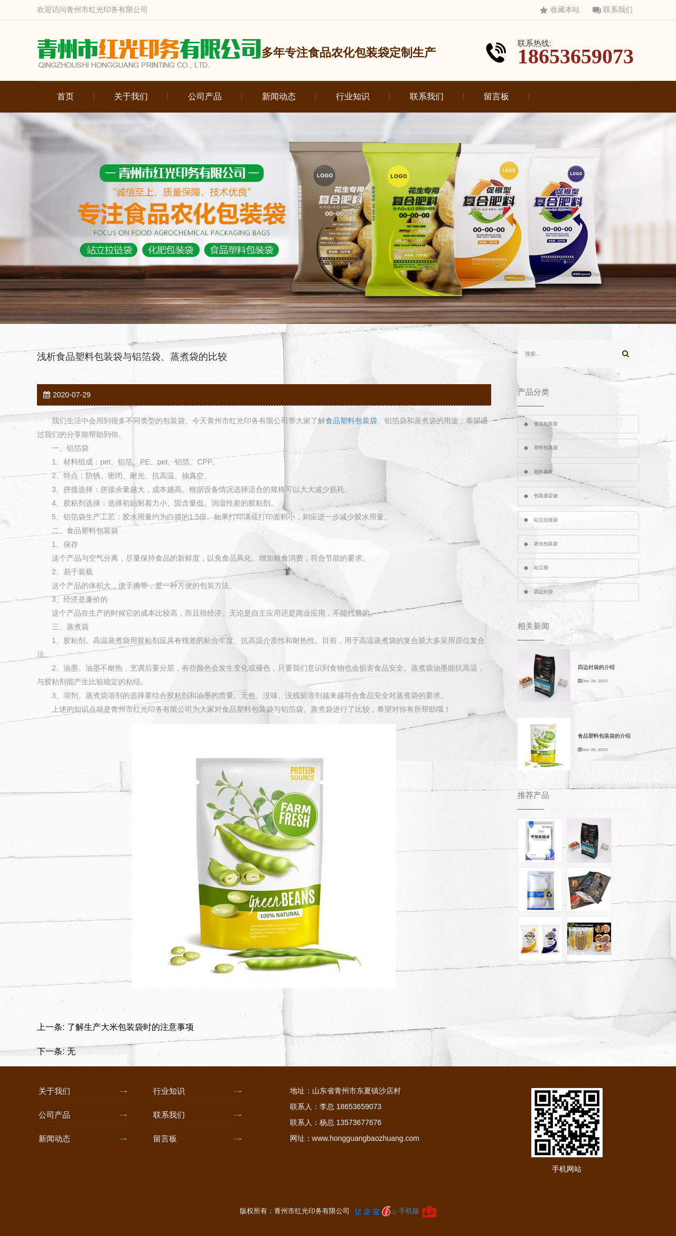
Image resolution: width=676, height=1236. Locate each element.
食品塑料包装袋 (351, 420)
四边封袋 (543, 591)
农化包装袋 (546, 543)
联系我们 (613, 10)
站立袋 (541, 567)
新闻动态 (279, 96)
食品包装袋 (546, 423)
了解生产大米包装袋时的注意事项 (130, 1027)
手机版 (409, 1211)
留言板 (496, 96)
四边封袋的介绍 (596, 667)
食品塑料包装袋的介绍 (604, 736)
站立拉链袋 (546, 520)
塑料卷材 (543, 472)
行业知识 (353, 96)
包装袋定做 (546, 495)
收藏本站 (560, 10)
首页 (65, 96)
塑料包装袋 (546, 447)
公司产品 (205, 96)
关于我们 (131, 96)
